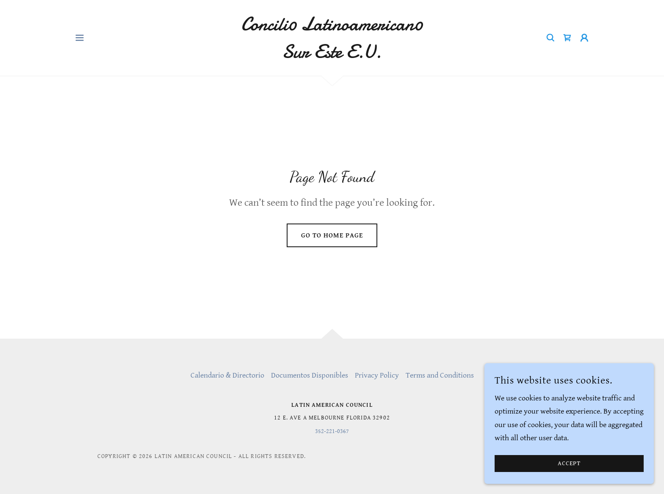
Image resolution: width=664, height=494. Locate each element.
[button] (79, 37)
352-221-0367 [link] (332, 431)
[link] (332, 55)
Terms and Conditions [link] (440, 375)
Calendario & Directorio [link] (227, 375)
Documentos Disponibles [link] (309, 375)
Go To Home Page (332, 236)
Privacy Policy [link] (377, 375)
